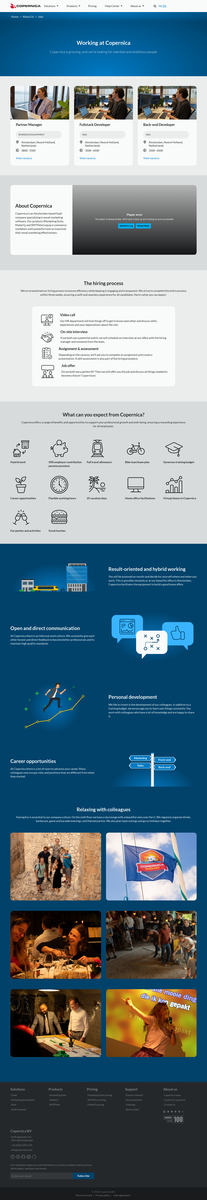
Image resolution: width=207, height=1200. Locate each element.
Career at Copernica (174, 1099)
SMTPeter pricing (97, 1099)
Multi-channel (18, 1108)
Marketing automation (23, 1099)
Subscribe (83, 1175)
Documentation (134, 1099)
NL (160, 6)
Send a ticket (132, 1108)
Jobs (40, 16)
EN (164, 6)
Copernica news (172, 1094)
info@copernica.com (21, 1149)
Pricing (92, 6)
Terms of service (84, 1194)
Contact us (169, 1104)
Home (14, 16)
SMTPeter (54, 1104)
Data (13, 1104)
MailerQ (53, 1099)
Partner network (134, 1094)
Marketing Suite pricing (100, 1094)
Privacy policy (102, 1194)
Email (14, 1094)
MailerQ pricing (96, 1104)
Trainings (130, 1104)
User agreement (121, 1194)
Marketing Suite (57, 1094)
